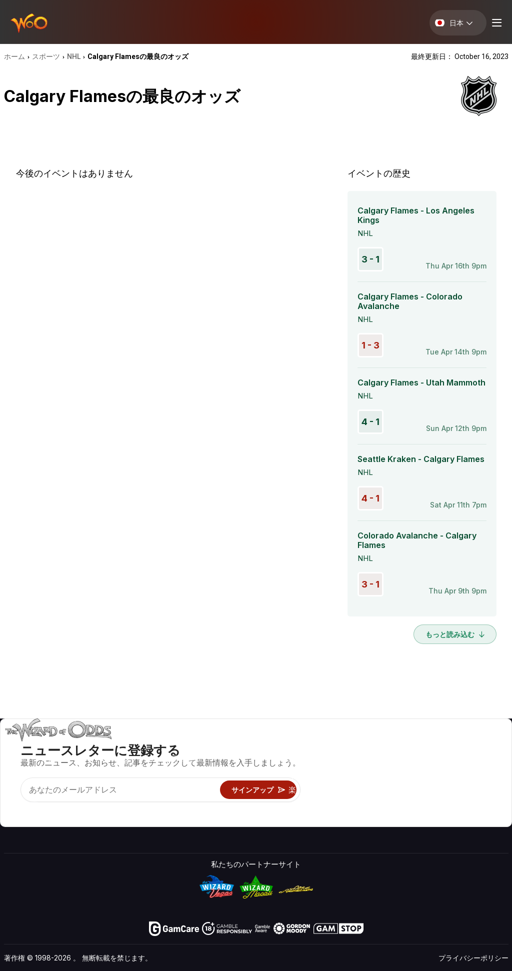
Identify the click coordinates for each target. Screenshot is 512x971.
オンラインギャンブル (326, 804)
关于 (396, 746)
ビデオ (467, 746)
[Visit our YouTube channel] (12, 810)
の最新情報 (407, 789)
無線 (396, 804)
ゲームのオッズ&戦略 (324, 746)
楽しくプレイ (311, 789)
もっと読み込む (455, 634)
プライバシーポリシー (473, 958)
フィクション (478, 789)
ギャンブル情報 (314, 775)
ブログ (467, 761)
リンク (399, 775)
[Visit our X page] (34, 810)
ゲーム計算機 (311, 761)
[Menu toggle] (495, 23)
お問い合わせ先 (414, 761)
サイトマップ (478, 775)
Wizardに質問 (311, 819)
